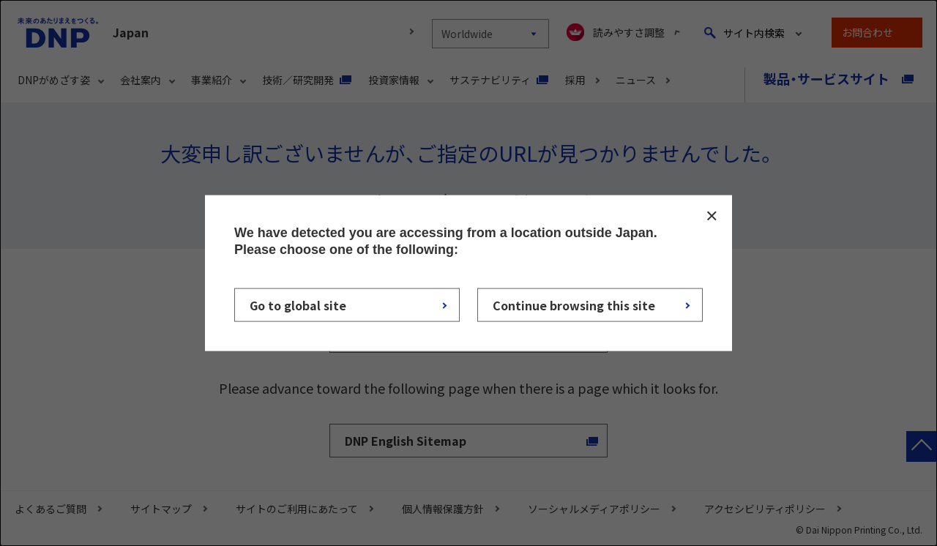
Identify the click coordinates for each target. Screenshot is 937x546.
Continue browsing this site (574, 304)
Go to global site (298, 304)
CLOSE (711, 216)
